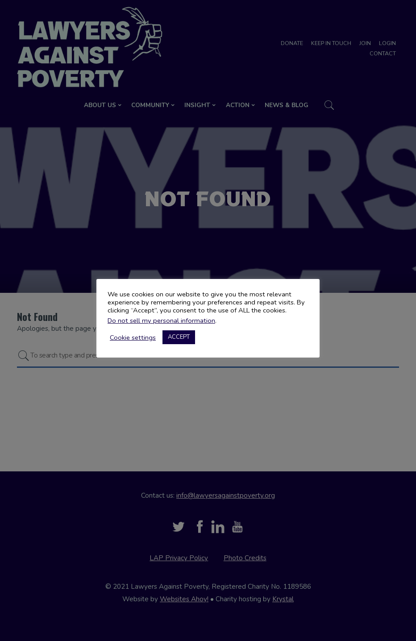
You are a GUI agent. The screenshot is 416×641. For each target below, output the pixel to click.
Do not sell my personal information (161, 320)
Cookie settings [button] (133, 337)
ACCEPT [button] (179, 337)
